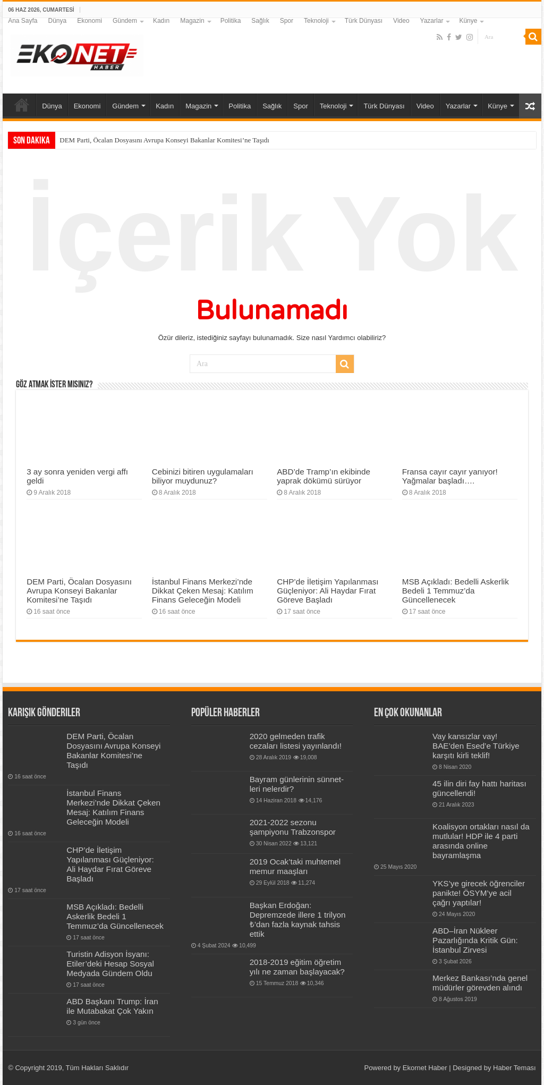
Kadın (161, 20)
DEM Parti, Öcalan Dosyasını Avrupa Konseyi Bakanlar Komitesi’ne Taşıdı (164, 140)
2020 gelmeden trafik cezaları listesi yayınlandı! (296, 741)
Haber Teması (514, 1068)
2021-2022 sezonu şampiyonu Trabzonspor (293, 827)
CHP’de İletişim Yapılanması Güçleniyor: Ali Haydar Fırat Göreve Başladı (327, 590)
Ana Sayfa (22, 20)
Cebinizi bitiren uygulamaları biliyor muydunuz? (202, 476)
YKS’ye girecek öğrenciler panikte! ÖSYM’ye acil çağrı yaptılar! (478, 893)
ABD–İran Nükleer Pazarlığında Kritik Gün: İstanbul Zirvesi (475, 940)
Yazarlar (432, 20)
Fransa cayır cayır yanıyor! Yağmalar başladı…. (450, 476)
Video (401, 20)
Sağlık (260, 20)
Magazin (192, 20)
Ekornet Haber (425, 1068)
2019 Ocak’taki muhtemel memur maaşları (295, 866)
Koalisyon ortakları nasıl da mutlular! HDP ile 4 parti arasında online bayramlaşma (481, 841)
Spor (286, 20)
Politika (230, 20)
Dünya (57, 20)
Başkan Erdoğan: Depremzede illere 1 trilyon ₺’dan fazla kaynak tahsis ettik (298, 919)
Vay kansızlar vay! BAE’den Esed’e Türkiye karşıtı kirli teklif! (476, 746)
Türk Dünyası (363, 20)
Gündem (125, 20)
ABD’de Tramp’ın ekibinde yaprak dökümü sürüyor (323, 476)
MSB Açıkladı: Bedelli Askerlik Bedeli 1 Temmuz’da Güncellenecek (455, 590)
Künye (468, 20)
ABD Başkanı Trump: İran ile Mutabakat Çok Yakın (112, 1006)
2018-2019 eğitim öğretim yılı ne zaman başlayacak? (297, 966)
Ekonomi (89, 20)
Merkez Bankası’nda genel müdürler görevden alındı (480, 982)
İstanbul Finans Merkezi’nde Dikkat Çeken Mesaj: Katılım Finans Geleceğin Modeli (202, 590)
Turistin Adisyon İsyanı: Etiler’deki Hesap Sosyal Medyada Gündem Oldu (110, 964)
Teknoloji (316, 20)
